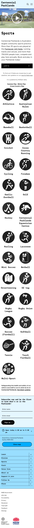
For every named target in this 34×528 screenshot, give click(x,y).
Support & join (7, 476)
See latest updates (23, 399)
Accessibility (5, 497)
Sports (4, 462)
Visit (3, 465)
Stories (4, 458)
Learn (3, 454)
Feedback (4, 508)
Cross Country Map (17, 96)
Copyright (4, 505)
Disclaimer (4, 503)
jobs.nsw (4, 495)
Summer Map (12, 93)
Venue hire (5, 469)
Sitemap (3, 510)
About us (5, 473)
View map (17, 444)
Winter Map (22, 93)
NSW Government (6, 492)
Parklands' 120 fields (14, 49)
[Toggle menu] (31, 4)
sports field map (27, 85)
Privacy (3, 500)
